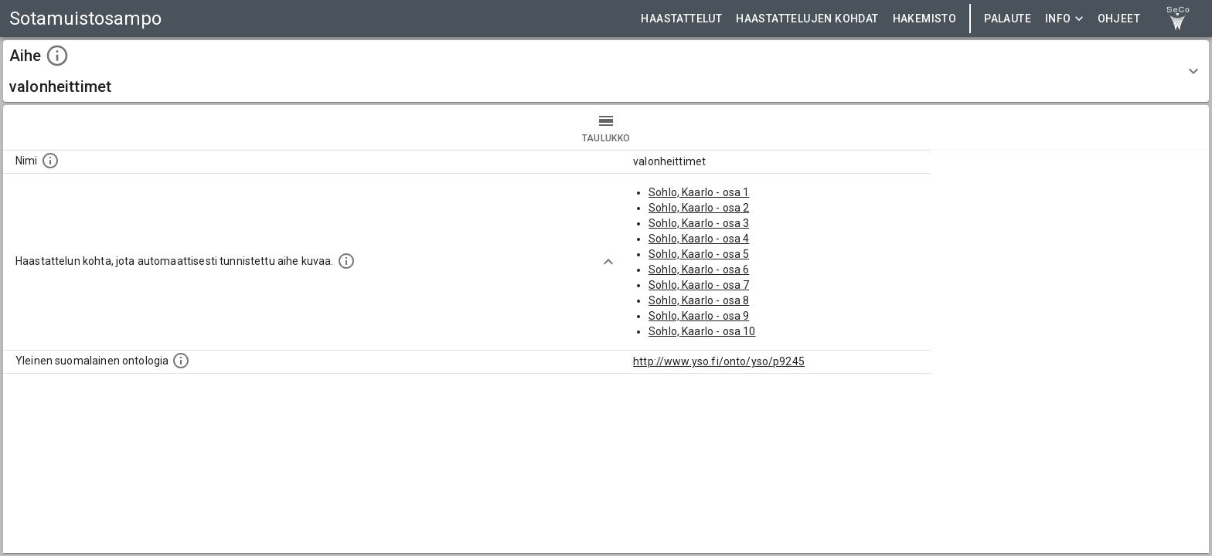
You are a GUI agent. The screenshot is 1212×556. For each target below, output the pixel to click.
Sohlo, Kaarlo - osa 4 (699, 238)
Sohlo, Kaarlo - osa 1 (699, 192)
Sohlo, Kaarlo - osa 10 (702, 331)
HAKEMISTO (925, 19)
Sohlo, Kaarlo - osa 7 (699, 285)
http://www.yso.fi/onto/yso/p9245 (719, 361)
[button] (606, 71)
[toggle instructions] (57, 55)
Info (1064, 19)
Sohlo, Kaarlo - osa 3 (699, 223)
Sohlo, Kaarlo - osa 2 (699, 208)
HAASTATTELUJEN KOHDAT (807, 19)
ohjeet (1118, 19)
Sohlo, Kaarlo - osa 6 (699, 269)
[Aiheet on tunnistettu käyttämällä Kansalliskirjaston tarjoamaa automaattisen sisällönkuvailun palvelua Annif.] (346, 261)
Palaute (1007, 19)
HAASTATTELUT (681, 19)
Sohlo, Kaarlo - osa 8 (699, 300)
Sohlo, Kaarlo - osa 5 (699, 254)
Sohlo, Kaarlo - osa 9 (699, 316)
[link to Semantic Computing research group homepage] (1178, 19)
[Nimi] (50, 160)
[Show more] (608, 261)
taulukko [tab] (606, 127)
